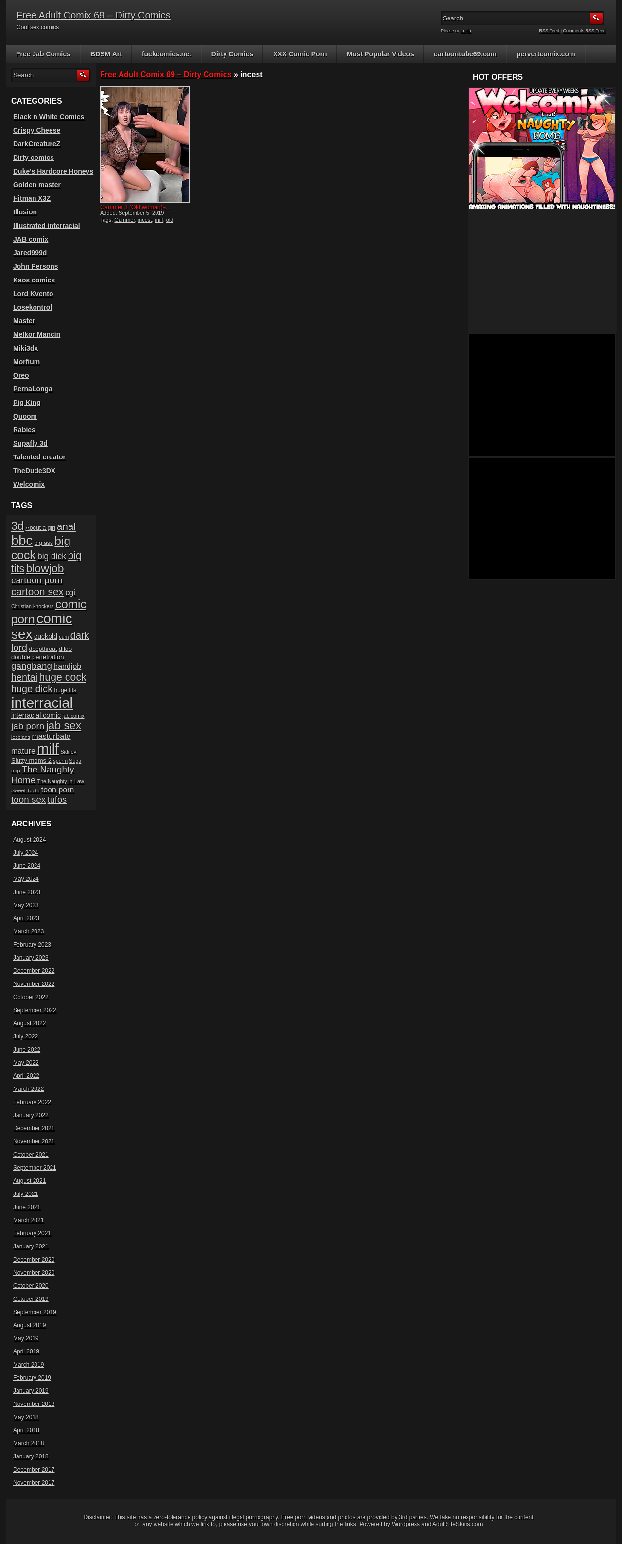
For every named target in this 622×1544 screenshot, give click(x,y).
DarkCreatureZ (36, 144)
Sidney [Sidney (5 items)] (68, 751)
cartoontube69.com (465, 54)
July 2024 (25, 852)
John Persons (35, 266)
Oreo (21, 375)
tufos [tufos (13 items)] (57, 799)
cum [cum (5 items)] (64, 637)
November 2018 (33, 1404)
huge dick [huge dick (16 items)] (31, 689)
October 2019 (31, 1299)
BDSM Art (106, 54)
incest (145, 220)
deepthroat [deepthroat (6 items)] (43, 649)
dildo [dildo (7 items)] (65, 648)
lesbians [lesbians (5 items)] (20, 737)
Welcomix (29, 484)
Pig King (27, 402)
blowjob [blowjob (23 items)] (45, 568)
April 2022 (26, 1075)
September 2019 (34, 1312)
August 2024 (29, 839)
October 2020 (31, 1285)
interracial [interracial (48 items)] (42, 703)
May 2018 (26, 1417)
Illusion (25, 212)
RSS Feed (549, 30)
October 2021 (31, 1154)
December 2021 (33, 1128)
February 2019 (32, 1377)
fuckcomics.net (166, 54)
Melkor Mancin (36, 334)
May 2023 (26, 905)
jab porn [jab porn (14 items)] (27, 726)
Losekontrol (32, 307)
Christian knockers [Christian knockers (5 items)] (32, 606)
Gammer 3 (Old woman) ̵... (134, 207)
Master (24, 321)
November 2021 (33, 1141)
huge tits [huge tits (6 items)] (65, 690)
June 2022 (26, 1049)
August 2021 (29, 1180)
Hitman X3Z (32, 198)
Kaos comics (34, 280)
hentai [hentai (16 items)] (24, 677)
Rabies (24, 430)
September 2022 (34, 1010)
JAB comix (30, 239)
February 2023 (32, 944)
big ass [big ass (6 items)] (44, 543)
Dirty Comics (232, 54)
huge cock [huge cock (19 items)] (62, 677)
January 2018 (31, 1456)
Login (466, 30)
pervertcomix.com (546, 54)
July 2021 (25, 1194)
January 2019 (31, 1390)
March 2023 (28, 931)
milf (159, 220)
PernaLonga (32, 389)
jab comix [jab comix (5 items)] (74, 716)
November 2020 (33, 1272)
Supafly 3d (30, 443)
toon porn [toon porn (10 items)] (57, 790)
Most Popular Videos (380, 54)
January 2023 (31, 957)
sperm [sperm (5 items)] (60, 761)
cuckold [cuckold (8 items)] (45, 636)
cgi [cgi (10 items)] (70, 592)
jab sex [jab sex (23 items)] (64, 725)
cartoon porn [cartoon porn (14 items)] (37, 580)
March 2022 (28, 1089)
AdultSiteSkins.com (457, 1524)
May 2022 (26, 1062)
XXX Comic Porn (300, 54)
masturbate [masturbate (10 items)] (51, 736)
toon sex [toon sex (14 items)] (28, 799)
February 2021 (32, 1233)
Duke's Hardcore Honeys (53, 171)
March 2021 (28, 1220)
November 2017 (33, 1482)
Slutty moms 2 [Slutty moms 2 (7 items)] (31, 760)
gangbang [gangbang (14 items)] (31, 666)
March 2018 (28, 1443)
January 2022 (31, 1115)
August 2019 (29, 1325)
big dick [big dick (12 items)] (51, 556)
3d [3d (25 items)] (17, 526)
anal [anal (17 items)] (66, 526)
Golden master (37, 185)
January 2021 (31, 1246)
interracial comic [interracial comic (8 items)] (36, 715)
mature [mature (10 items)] (23, 751)
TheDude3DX (34, 470)
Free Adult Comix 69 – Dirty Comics (94, 15)
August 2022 (29, 1023)
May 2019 (26, 1338)
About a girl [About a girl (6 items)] (40, 528)
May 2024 (26, 879)
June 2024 (26, 865)
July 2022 (25, 1036)
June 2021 (26, 1207)
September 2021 (34, 1167)
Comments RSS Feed (584, 30)
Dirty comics (33, 157)
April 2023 (26, 918)
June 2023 (26, 892)
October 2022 (31, 997)
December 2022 (33, 970)
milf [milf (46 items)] (48, 748)
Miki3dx (25, 348)
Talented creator (39, 457)
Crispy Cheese (36, 130)
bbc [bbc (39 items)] (22, 540)
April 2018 (26, 1430)
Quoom (25, 416)
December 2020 (33, 1259)
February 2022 (32, 1102)
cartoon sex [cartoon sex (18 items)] (37, 591)
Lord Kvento (33, 294)
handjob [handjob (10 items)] (67, 666)
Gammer (124, 220)
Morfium (26, 362)
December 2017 (33, 1469)
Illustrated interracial (46, 225)
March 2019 (28, 1364)
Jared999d (30, 253)
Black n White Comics (48, 117)
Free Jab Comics (43, 54)
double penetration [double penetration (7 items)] (37, 657)
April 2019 (26, 1351)
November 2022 (33, 984)
